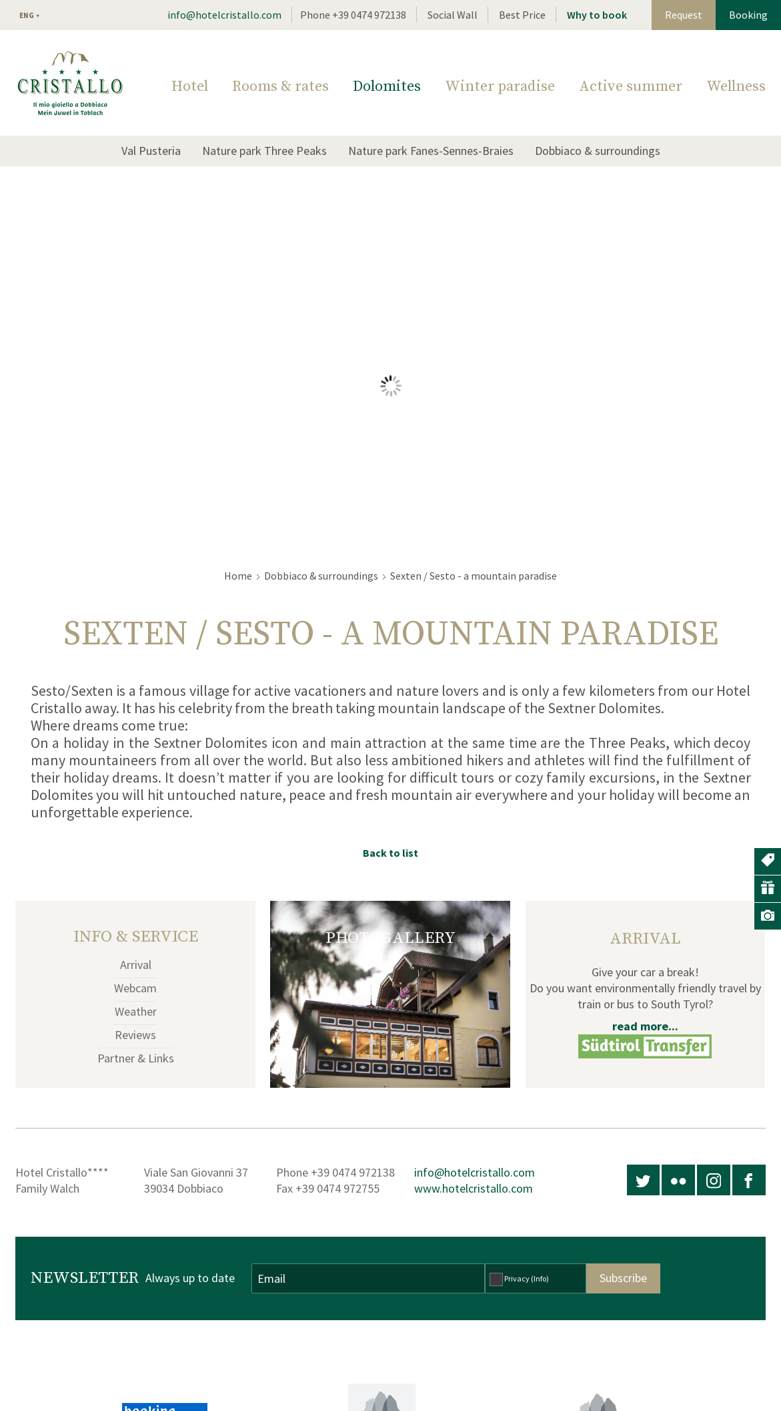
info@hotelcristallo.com (224, 14)
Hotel (189, 86)
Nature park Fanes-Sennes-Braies (431, 150)
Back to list (390, 852)
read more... (645, 1026)
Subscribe (623, 1277)
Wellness (736, 86)
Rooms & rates (280, 86)
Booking (748, 14)
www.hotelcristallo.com (473, 1188)
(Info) (540, 1278)
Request (683, 14)
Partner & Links (135, 1058)
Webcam (135, 988)
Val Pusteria (151, 150)
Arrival (135, 964)
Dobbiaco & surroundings (597, 150)
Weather (136, 1011)
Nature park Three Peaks (264, 150)
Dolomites (387, 86)
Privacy (526, 1278)
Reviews (135, 1034)
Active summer (630, 86)
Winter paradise (500, 86)
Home (238, 576)
